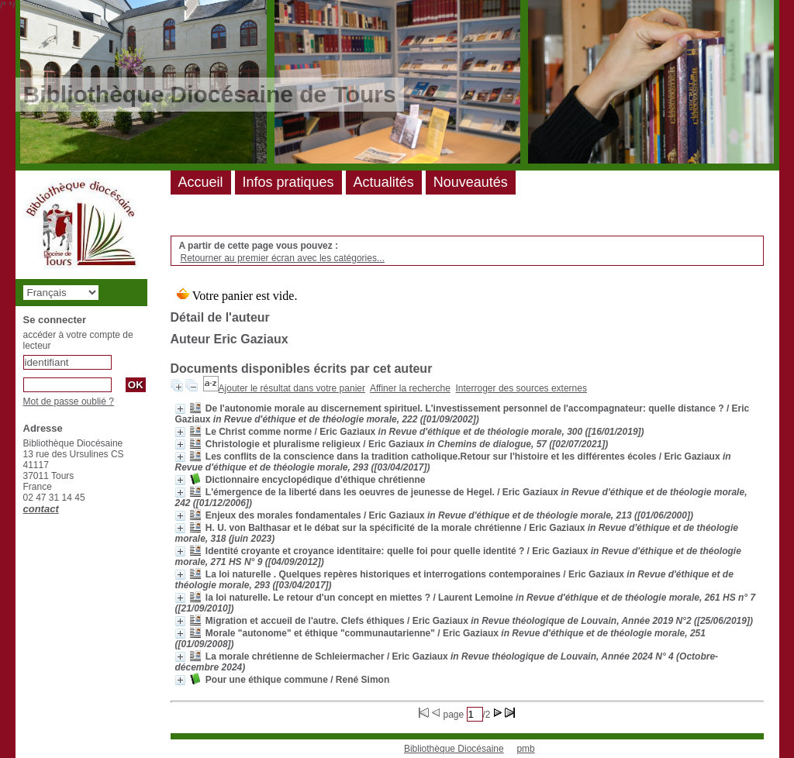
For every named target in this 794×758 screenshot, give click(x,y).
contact (41, 509)
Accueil (200, 182)
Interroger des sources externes (521, 388)
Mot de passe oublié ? (68, 401)
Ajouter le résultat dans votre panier (292, 388)
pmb (525, 748)
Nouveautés (470, 182)
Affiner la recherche (410, 388)
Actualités (384, 182)
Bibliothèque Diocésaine (454, 748)
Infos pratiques (288, 182)
